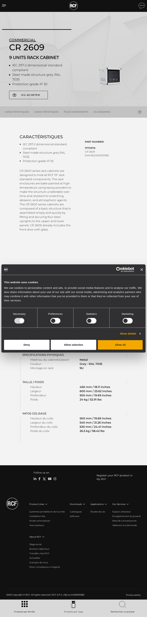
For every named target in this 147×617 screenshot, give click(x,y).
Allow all (120, 344)
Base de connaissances (124, 520)
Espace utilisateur (121, 511)
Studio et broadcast (39, 520)
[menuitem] (133, 595)
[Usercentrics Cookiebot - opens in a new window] (118, 269)
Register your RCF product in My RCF (114, 477)
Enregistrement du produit (126, 516)
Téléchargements (76, 111)
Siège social (35, 544)
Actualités (34, 557)
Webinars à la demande (124, 525)
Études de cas (97, 511)
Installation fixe (37, 516)
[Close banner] (142, 269)
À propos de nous (38, 562)
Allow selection (73, 344)
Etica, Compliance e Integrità (44, 566)
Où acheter (30, 95)
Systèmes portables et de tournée (47, 511)
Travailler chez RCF (39, 553)
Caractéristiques (17, 111)
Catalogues (76, 511)
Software (74, 516)
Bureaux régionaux (39, 548)
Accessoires (101, 111)
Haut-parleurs (36, 525)
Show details (128, 333)
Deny (26, 344)
